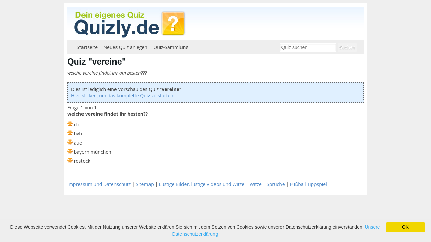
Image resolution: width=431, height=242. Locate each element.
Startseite (87, 47)
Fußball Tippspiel (308, 184)
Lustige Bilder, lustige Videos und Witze (201, 184)
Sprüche (276, 184)
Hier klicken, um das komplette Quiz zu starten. (123, 95)
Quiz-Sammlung (170, 47)
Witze (256, 184)
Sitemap (145, 184)
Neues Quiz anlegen (125, 47)
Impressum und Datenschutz (99, 184)
